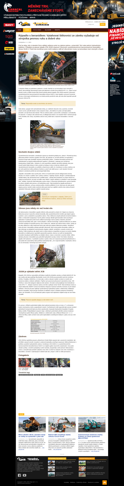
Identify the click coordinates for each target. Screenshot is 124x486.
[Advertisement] (48, 394)
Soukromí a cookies (93, 482)
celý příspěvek (57, 449)
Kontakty (66, 482)
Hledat (102, 24)
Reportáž (37, 375)
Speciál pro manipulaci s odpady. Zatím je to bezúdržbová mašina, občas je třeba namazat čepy (57, 198)
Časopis (57, 30)
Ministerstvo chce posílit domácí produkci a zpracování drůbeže (95, 467)
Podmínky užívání (81, 482)
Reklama (72, 482)
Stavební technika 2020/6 (26, 375)
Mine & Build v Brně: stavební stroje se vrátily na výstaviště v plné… (65, 462)
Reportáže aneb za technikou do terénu (39, 103)
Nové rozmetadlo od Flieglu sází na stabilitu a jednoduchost (96, 462)
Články (27, 30)
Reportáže (59, 375)
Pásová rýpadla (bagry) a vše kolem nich (39, 300)
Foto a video (37, 30)
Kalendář (48, 30)
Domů (19, 30)
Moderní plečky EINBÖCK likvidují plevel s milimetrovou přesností (96, 473)
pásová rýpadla (50, 375)
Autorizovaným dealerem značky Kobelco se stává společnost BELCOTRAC (64, 474)
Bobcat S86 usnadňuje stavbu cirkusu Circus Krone (64, 467)
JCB (43, 375)
